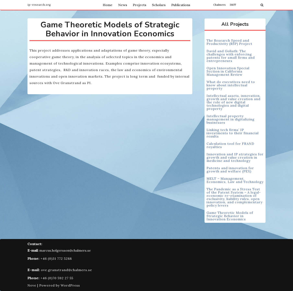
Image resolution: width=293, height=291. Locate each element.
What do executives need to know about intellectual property (231, 85)
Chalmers (219, 5)
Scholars (159, 5)
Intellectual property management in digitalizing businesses (231, 119)
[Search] (261, 4)
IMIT (233, 5)
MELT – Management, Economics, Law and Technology (235, 180)
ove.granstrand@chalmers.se (66, 270)
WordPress (70, 285)
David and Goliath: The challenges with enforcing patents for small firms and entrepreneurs (231, 56)
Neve (31, 285)
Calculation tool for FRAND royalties (230, 145)
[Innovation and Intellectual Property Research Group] (39, 5)
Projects (139, 5)
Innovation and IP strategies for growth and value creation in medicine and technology (235, 157)
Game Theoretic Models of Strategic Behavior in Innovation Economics (230, 216)
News (122, 5)
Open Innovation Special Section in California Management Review (228, 71)
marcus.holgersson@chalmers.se (65, 250)
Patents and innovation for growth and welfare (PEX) (230, 169)
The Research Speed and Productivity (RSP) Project (229, 42)
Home (108, 5)
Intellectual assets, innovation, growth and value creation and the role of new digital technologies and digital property (234, 102)
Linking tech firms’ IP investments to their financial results (233, 133)
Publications (180, 5)
